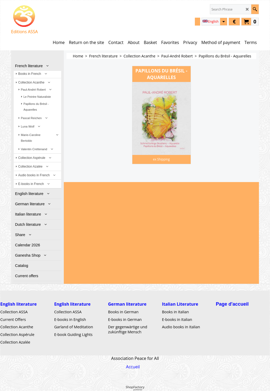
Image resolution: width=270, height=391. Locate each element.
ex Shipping (161, 159)
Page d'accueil (232, 304)
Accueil (133, 367)
